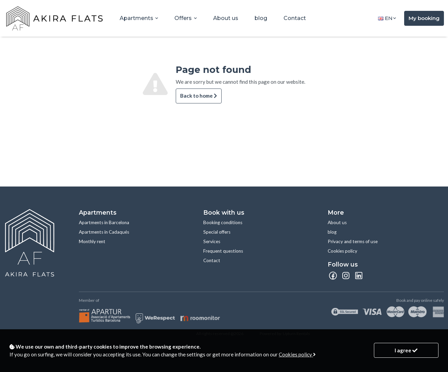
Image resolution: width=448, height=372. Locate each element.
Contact (294, 18)
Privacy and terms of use (353, 241)
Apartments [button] (137, 18)
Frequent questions (223, 251)
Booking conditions (222, 222)
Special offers (216, 232)
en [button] (385, 18)
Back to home (198, 96)
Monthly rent (92, 241)
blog (261, 18)
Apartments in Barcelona (104, 222)
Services (211, 241)
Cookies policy (342, 251)
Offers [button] (183, 18)
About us (225, 18)
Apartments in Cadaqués (104, 232)
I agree (406, 350)
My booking (424, 18)
